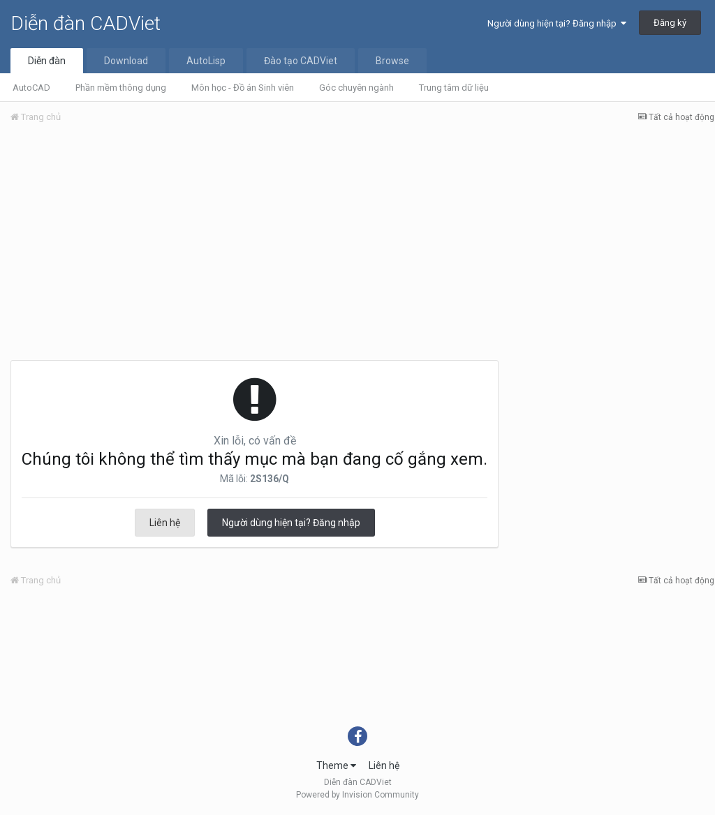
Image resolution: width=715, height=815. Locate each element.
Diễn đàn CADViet (85, 23)
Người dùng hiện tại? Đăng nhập (556, 23)
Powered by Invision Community (357, 795)
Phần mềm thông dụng (120, 87)
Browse (392, 60)
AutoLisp (206, 60)
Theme (336, 765)
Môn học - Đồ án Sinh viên (242, 87)
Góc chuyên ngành (356, 87)
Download (126, 60)
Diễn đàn (47, 60)
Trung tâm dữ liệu (454, 87)
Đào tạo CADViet (300, 60)
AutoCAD (31, 87)
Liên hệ (164, 522)
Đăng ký (670, 22)
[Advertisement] (362, 239)
